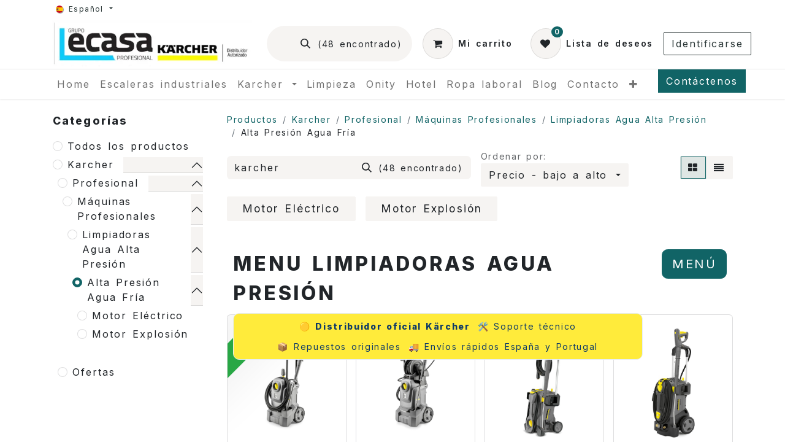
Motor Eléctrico (137, 315)
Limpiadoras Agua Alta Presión (116, 249)
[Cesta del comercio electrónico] (467, 43)
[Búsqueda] (351, 43)
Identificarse (707, 43)
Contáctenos (702, 81)
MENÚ (694, 264)
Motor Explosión (140, 334)
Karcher (90, 164)
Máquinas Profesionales (116, 208)
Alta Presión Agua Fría (123, 289)
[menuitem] (73, 84)
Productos (252, 119)
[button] (555, 175)
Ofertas (93, 372)
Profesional (105, 183)
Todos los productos (128, 146)
